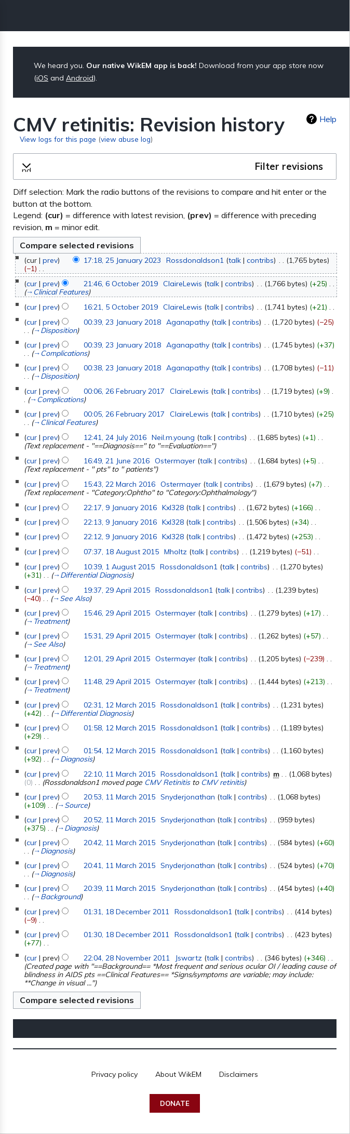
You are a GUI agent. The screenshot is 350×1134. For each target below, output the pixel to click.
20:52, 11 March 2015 (119, 819)
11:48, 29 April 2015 (117, 681)
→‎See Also (70, 598)
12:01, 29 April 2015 (117, 658)
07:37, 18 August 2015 (121, 551)
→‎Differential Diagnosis (92, 575)
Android (79, 78)
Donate (175, 1103)
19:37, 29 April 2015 (117, 590)
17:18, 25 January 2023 (122, 260)
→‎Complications (60, 353)
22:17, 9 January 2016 (120, 507)
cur (31, 283)
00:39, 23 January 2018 (122, 322)
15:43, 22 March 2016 (119, 484)
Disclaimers (238, 1074)
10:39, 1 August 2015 (119, 566)
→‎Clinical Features (57, 292)
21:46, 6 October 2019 (121, 283)
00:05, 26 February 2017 (124, 414)
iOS (42, 78)
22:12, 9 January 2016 (120, 536)
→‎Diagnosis (72, 759)
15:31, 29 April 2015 (117, 636)
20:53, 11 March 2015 (119, 797)
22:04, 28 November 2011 (127, 958)
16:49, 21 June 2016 (117, 460)
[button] (175, 166)
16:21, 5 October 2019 (121, 307)
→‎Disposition (55, 330)
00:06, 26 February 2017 (124, 391)
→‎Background (56, 896)
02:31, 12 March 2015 (119, 705)
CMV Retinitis (167, 782)
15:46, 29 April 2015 (117, 613)
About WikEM (178, 1074)
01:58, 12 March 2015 (119, 727)
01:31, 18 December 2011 (126, 911)
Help (327, 119)
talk (234, 260)
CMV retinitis (222, 782)
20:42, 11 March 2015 (119, 842)
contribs (260, 260)
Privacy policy (114, 1074)
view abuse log (126, 139)
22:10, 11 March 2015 (119, 774)
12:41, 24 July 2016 (115, 437)
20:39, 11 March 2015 (119, 888)
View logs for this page (58, 139)
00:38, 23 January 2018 (122, 367)
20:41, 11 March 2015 (119, 865)
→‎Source (72, 805)
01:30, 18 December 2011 (126, 934)
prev (50, 260)
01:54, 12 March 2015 (119, 750)
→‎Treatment (47, 621)
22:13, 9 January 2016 (120, 522)
